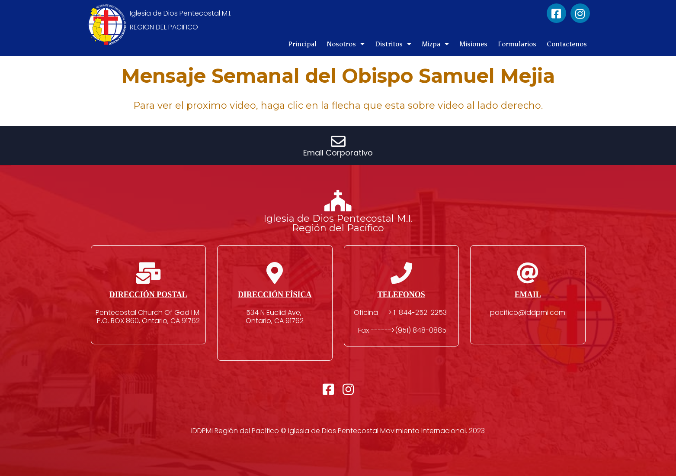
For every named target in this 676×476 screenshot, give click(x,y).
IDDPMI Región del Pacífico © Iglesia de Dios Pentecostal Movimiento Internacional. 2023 (338, 431)
